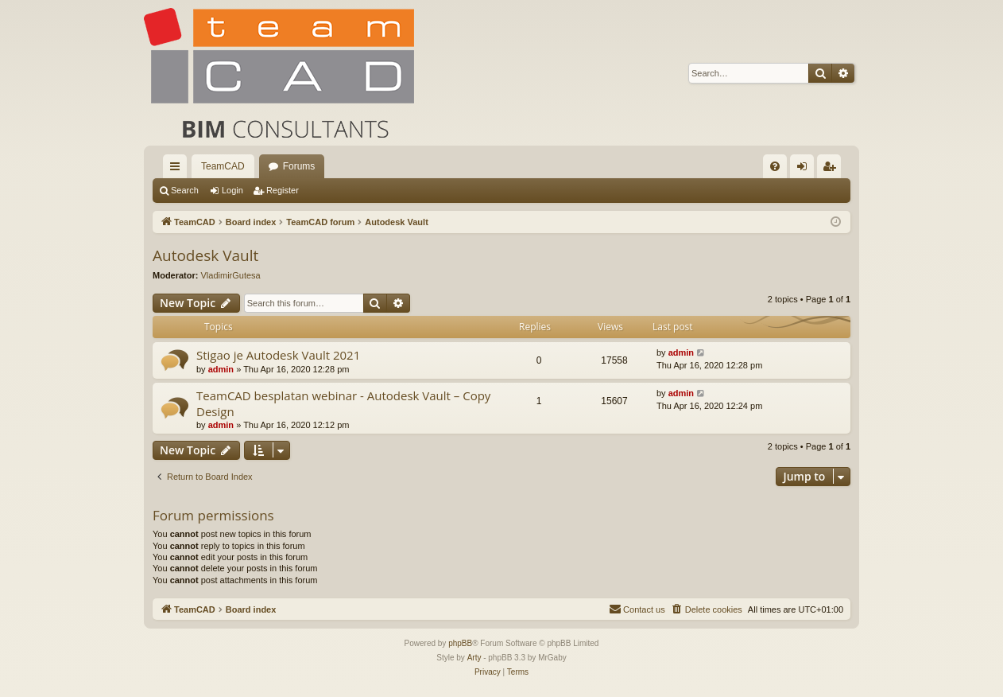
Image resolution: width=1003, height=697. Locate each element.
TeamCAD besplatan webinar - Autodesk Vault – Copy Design (343, 403)
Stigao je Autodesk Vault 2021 (278, 355)
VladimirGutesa (231, 275)
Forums (299, 166)
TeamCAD (223, 166)
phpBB (460, 643)
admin (221, 369)
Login (232, 190)
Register (282, 190)
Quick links (178, 169)
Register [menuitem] (832, 169)
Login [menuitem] (805, 169)
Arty (474, 657)
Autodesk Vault (205, 255)
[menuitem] (775, 166)
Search (185, 190)
